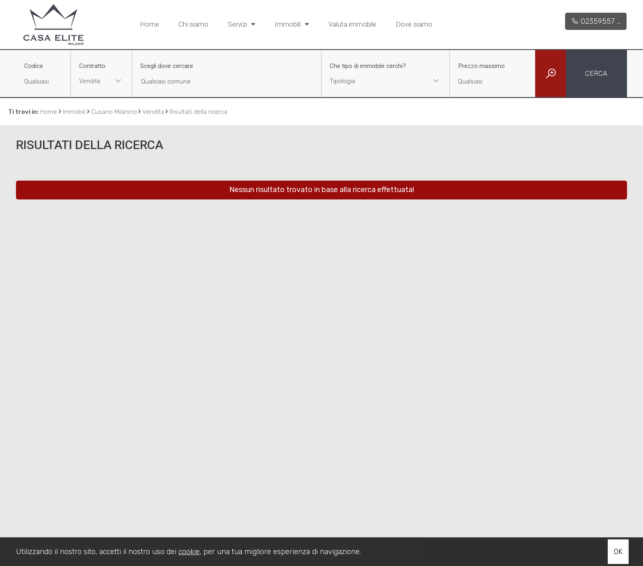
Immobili (292, 23)
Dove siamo (414, 24)
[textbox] (374, 81)
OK (618, 551)
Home (149, 24)
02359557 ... (595, 21)
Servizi (241, 23)
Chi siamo (193, 24)
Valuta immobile (352, 24)
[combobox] (101, 82)
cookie (189, 551)
